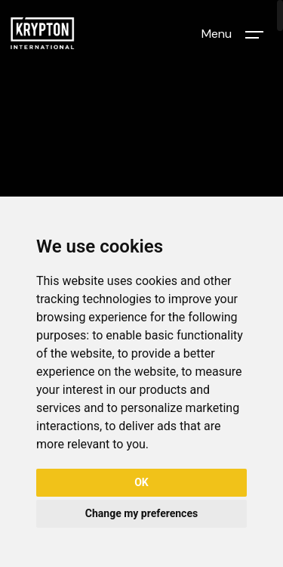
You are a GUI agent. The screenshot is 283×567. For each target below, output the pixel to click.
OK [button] (141, 482)
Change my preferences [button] (141, 513)
